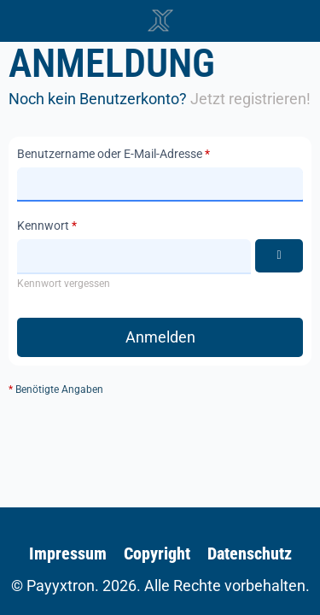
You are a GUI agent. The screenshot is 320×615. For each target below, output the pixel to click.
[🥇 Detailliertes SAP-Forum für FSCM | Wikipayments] (160, 20)
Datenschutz (249, 553)
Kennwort (43, 225)
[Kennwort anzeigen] (279, 255)
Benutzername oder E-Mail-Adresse (109, 154)
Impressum (68, 553)
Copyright (157, 553)
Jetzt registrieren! (250, 99)
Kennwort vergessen (63, 284)
